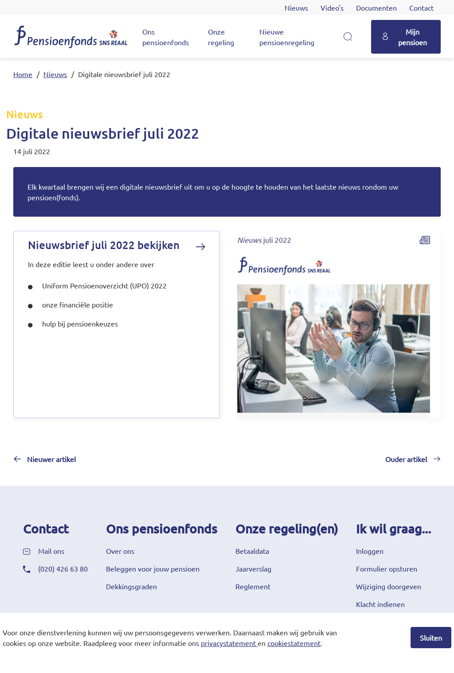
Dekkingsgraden (131, 586)
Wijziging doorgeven (388, 586)
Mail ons (51, 550)
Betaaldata (252, 550)
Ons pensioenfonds (165, 37)
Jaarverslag (253, 568)
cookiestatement (294, 642)
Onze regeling (221, 37)
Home (22, 74)
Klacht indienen (380, 603)
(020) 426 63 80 (63, 568)
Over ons (120, 550)
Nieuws (296, 7)
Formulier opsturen (386, 568)
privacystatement (228, 642)
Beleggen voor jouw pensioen (153, 568)
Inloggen (370, 550)
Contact (421, 7)
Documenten (376, 7)
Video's (332, 7)
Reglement (252, 586)
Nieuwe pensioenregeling (286, 37)
